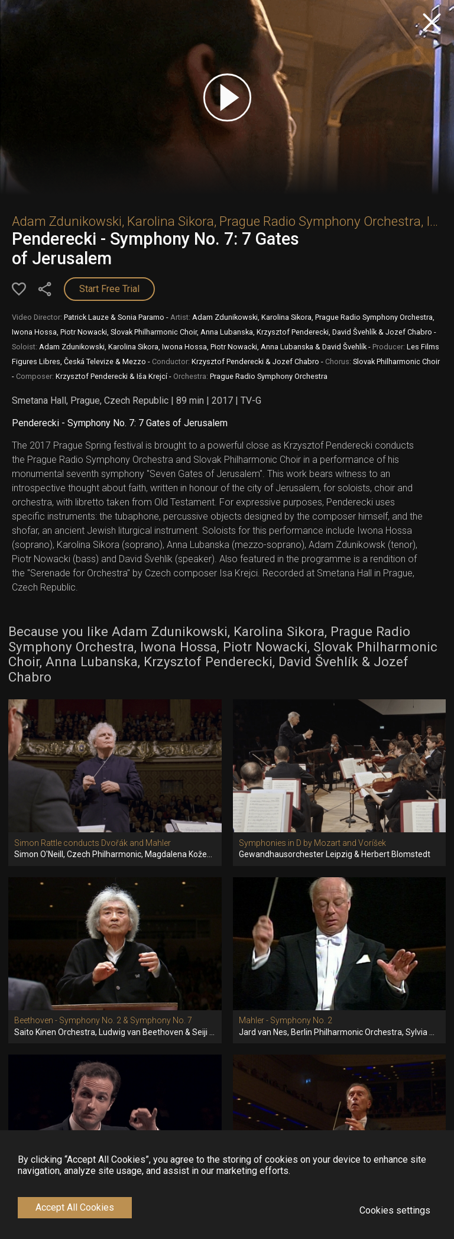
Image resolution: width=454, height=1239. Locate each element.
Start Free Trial (109, 288)
